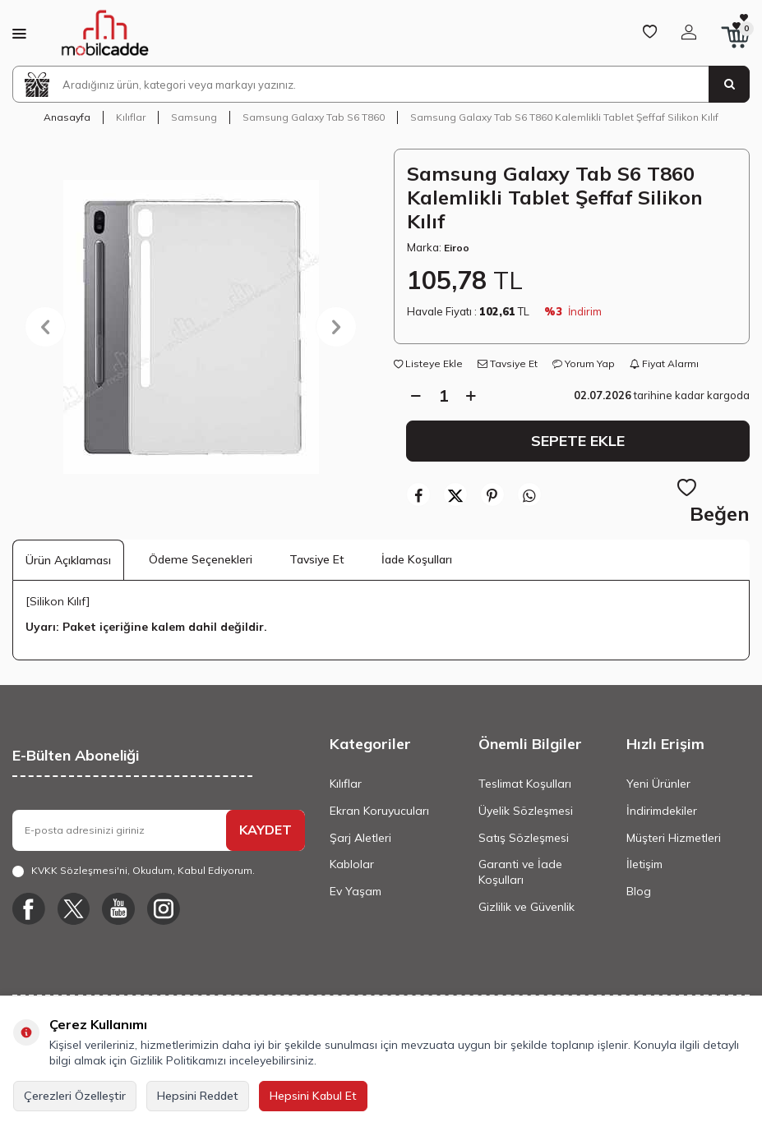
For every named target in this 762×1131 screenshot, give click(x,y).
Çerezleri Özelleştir (75, 1095)
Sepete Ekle (578, 440)
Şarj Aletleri (360, 837)
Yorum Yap (583, 363)
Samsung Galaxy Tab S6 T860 (313, 117)
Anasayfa (67, 117)
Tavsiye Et (508, 363)
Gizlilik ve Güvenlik (526, 906)
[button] (45, 326)
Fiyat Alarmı (664, 363)
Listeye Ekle (428, 363)
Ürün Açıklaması (68, 560)
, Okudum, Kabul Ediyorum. (133, 870)
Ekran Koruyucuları (379, 810)
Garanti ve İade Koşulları (520, 872)
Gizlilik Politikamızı (178, 1060)
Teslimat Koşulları (524, 783)
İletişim (644, 864)
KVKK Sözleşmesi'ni (79, 870)
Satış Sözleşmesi (523, 837)
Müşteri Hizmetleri (673, 837)
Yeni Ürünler (658, 783)
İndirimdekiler (661, 810)
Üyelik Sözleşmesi (525, 810)
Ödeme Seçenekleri (200, 559)
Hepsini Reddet (197, 1095)
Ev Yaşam (355, 891)
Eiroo (456, 247)
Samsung (194, 117)
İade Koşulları (416, 559)
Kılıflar (130, 117)
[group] (190, 327)
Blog (638, 891)
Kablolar (352, 864)
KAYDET (265, 829)
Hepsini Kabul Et (313, 1095)
